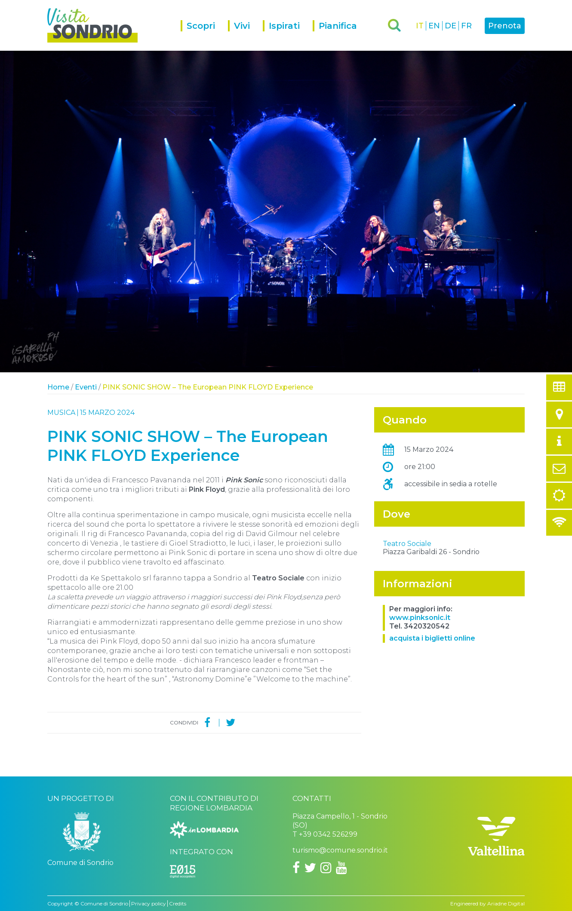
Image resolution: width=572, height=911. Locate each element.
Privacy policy (148, 903)
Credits (177, 903)
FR (466, 26)
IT (420, 26)
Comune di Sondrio (104, 903)
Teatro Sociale (407, 619)
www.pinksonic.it (419, 693)
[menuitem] (204, 35)
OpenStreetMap (473, 608)
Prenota (504, 26)
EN (434, 26)
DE (450, 26)
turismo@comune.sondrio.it (340, 850)
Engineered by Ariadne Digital (487, 903)
